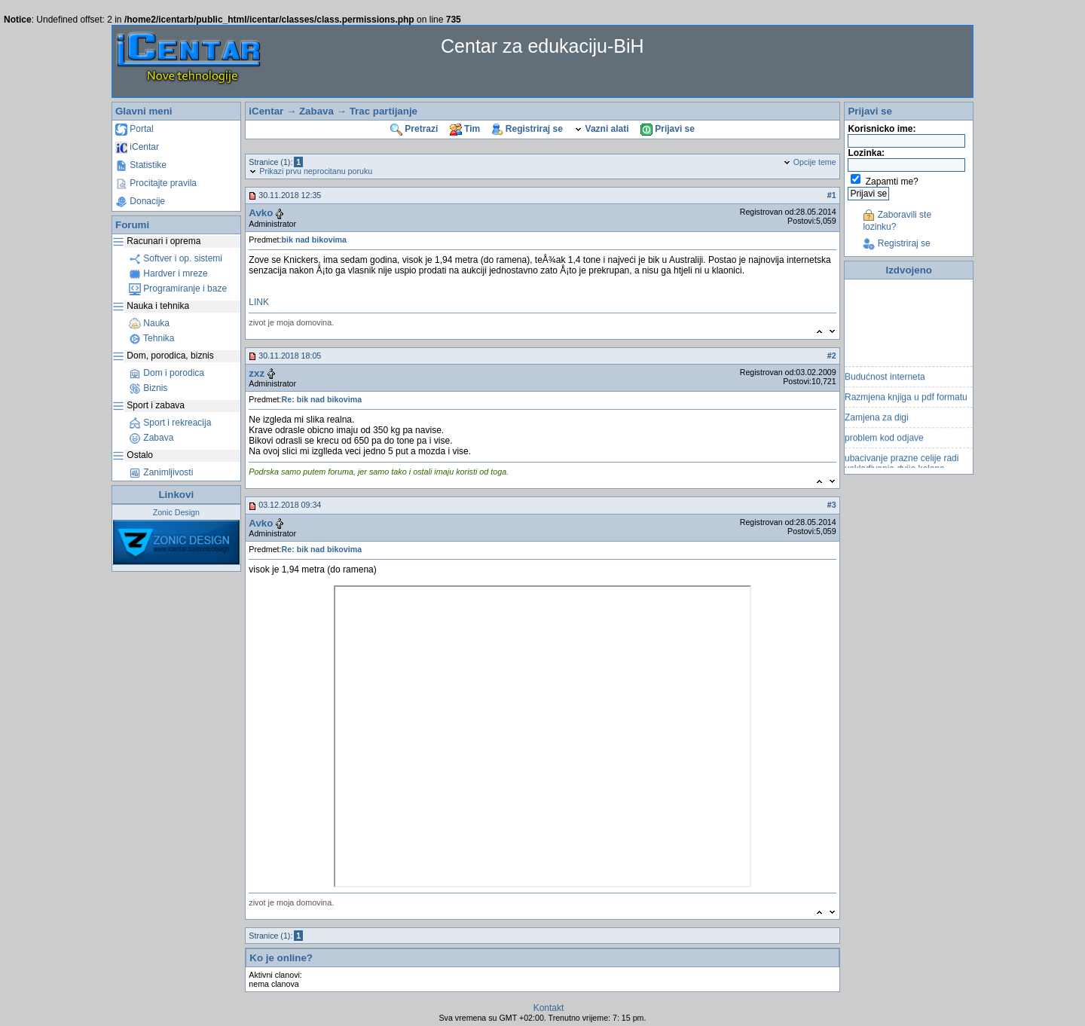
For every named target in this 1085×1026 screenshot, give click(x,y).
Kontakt (548, 1008)
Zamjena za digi (877, 420)
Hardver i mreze (168, 273)
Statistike (141, 165)
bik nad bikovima (314, 239)
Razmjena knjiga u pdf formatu (906, 400)
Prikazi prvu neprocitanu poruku (310, 171)
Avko (261, 212)
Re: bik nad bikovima (322, 399)
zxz (256, 373)
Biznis (148, 388)
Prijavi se (667, 129)
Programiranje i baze (178, 288)
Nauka (149, 323)
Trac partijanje (383, 111)
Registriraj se (527, 129)
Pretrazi (414, 129)
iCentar (137, 147)
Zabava (151, 437)
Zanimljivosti (161, 472)
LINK (259, 302)
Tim (465, 129)
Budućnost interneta (885, 379)
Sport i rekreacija (170, 422)
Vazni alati (601, 129)
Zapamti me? (892, 181)
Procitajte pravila (156, 183)
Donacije (140, 201)
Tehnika (151, 338)
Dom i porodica (166, 373)
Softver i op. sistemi (175, 258)
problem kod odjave (884, 440)
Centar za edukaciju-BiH (542, 45)
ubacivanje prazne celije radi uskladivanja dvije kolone (901, 466)
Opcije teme (809, 161)
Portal (134, 129)
